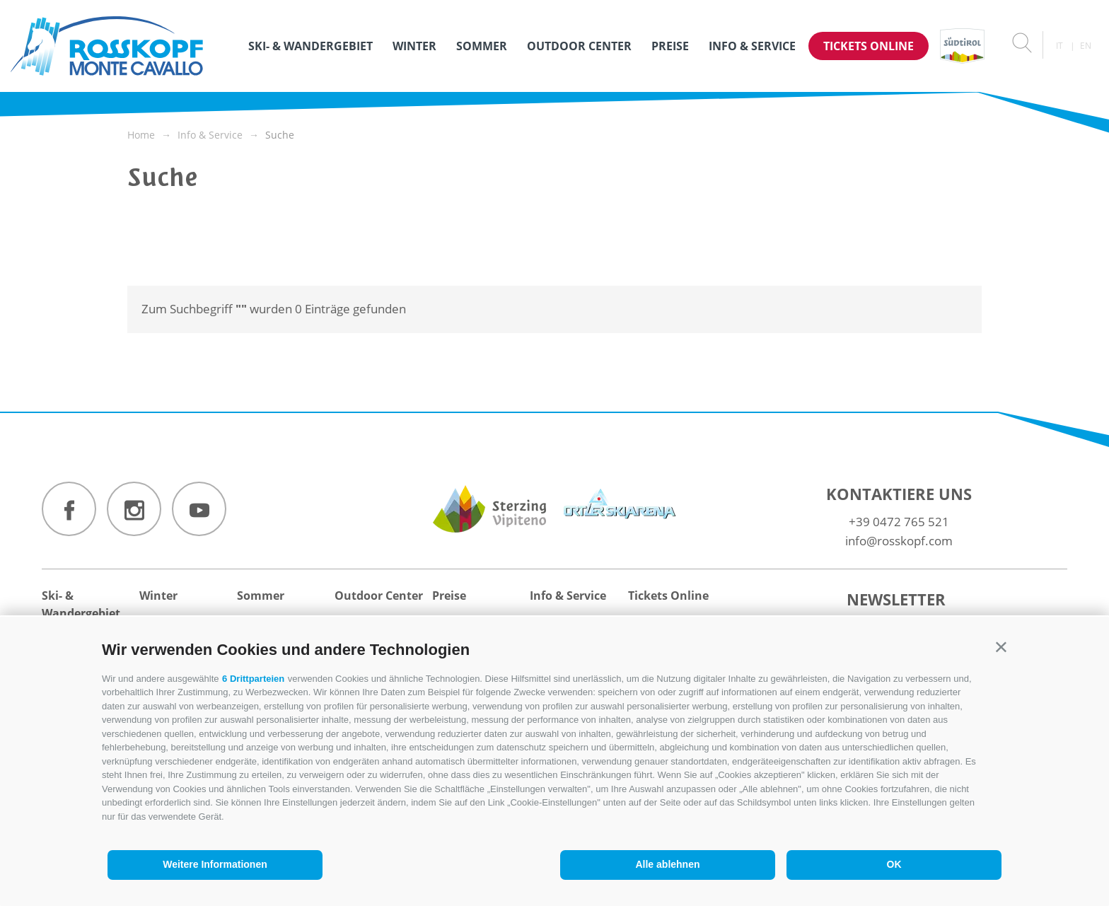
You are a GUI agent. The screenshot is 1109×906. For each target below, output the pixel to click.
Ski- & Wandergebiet (310, 46)
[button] (1001, 647)
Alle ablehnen (667, 864)
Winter (414, 46)
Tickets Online (868, 46)
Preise (670, 46)
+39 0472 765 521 (899, 521)
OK (894, 864)
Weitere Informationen (215, 864)
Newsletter (896, 599)
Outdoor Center (579, 46)
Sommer (481, 46)
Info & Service (752, 46)
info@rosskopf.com (899, 541)
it (1059, 46)
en (1085, 46)
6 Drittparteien (253, 678)
